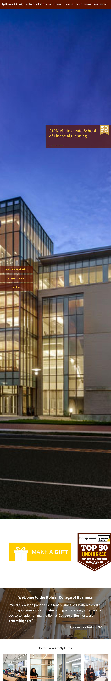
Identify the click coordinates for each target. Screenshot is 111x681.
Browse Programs (16, 278)
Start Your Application (16, 269)
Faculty (79, 4)
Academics (70, 4)
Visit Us (16, 287)
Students (87, 4)
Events (95, 4)
